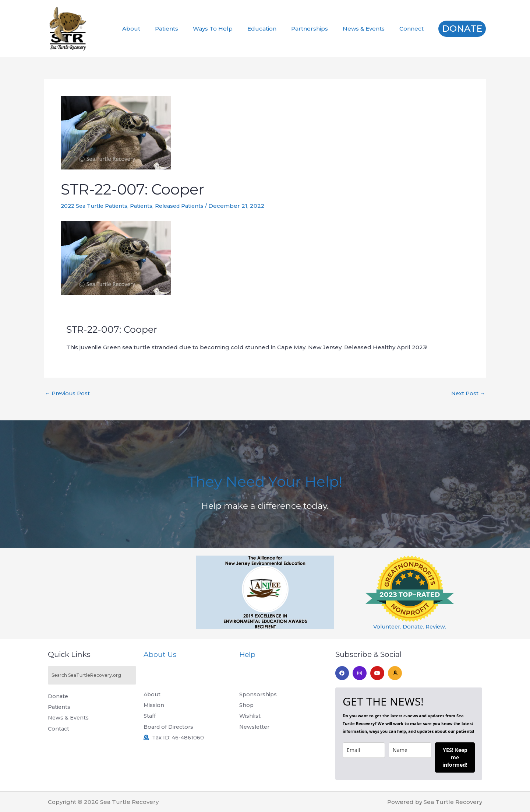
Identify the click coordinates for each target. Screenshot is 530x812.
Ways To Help (229, 28)
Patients (186, 28)
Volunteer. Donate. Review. (409, 626)
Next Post (467, 393)
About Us (161, 654)
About (155, 28)
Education (274, 28)
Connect (413, 28)
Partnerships (318, 28)
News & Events (369, 28)
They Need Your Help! (265, 480)
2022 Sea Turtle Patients (96, 205)
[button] (462, 29)
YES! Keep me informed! (454, 757)
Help (248, 654)
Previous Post (68, 393)
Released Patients (186, 205)
